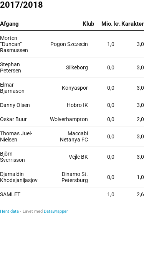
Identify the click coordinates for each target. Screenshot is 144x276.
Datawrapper (56, 211)
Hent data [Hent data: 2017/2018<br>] (9, 211)
